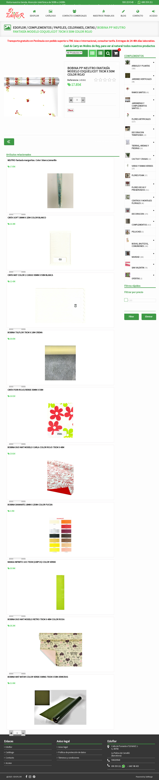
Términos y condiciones (68, 757)
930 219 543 (127, 2)
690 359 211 (145, 2)
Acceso (9, 762)
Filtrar (131, 316)
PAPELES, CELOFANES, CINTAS (75, 27)
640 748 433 (134, 765)
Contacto (10, 757)
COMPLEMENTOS (40, 27)
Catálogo (10, 752)
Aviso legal (63, 746)
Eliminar (148, 316)
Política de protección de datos (72, 752)
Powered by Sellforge (144, 776)
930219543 (115, 759)
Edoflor (9, 746)
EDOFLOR (19, 27)
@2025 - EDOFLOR (13, 776)
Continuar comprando (105, 141)
